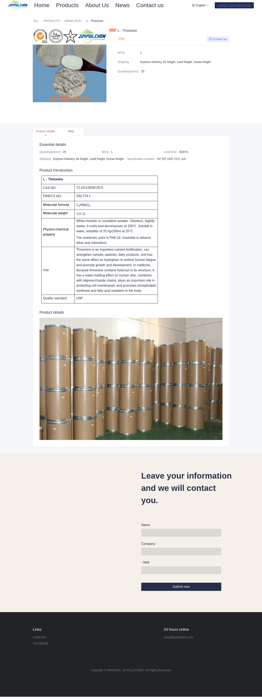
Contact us (150, 5)
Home (42, 5)
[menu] (111, 5)
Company (148, 544)
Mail (146, 563)
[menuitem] (42, 5)
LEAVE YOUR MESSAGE (234, 5)
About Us (97, 5)
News (122, 5)
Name (145, 525)
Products (67, 5)
